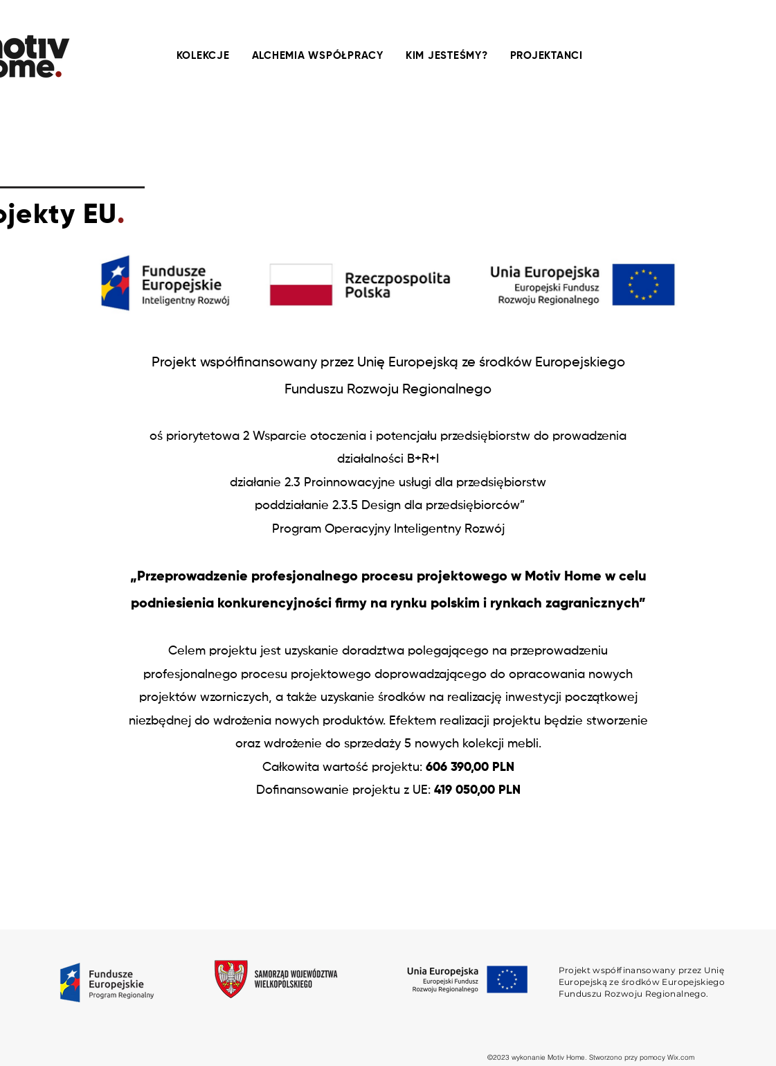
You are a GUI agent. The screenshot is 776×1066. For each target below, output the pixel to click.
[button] (318, 56)
